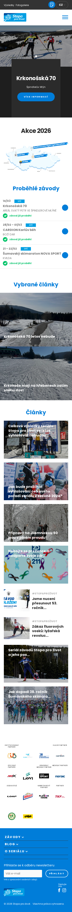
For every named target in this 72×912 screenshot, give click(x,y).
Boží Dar (9, 234)
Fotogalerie (22, 5)
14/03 (7, 201)
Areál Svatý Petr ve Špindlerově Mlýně (29, 210)
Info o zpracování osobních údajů (20, 880)
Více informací (36, 96)
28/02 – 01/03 (12, 225)
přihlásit (57, 873)
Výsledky (9, 5)
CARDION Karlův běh (19, 230)
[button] (36, 56)
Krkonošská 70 (15, 206)
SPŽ (19, 201)
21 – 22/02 (10, 249)
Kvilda (7, 258)
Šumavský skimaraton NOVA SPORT (32, 253)
